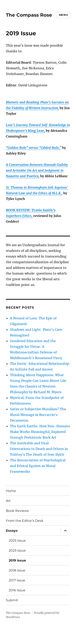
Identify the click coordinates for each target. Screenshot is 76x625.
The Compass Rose (29, 15)
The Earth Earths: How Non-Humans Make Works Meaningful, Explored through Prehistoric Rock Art (40, 431)
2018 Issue (17, 570)
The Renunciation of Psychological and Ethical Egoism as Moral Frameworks (37, 466)
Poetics (33, 176)
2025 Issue (17, 540)
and (23, 176)
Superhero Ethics (18, 216)
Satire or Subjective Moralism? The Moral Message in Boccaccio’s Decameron (38, 414)
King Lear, (36, 131)
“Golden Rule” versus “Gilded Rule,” (33, 148)
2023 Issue (17, 550)
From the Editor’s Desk (24, 521)
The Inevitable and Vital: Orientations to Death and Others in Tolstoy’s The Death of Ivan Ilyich (39, 448)
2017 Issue (17, 580)
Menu (63, 14)
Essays (12, 531)
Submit (12, 600)
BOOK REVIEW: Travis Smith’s (31, 210)
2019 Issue (17, 560)
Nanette (12, 176)
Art (8, 501)
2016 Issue (17, 590)
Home (11, 491)
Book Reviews (17, 511)
